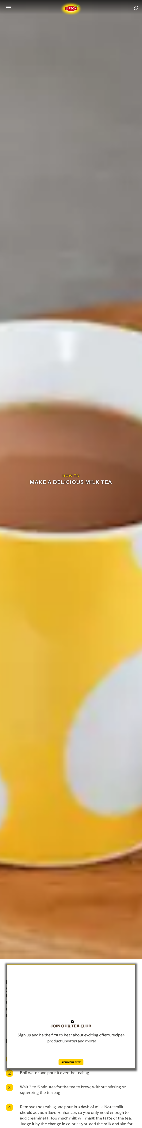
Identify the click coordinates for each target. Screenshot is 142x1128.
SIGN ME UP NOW (71, 1062)
